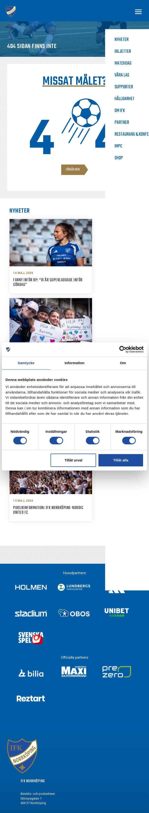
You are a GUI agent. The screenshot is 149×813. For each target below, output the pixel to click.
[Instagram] (23, 750)
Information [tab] (74, 363)
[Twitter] (23, 758)
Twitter (35, 758)
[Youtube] (23, 767)
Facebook (36, 741)
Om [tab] (123, 363)
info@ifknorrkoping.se (46, 704)
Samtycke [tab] (26, 363)
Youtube (35, 767)
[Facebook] (23, 741)
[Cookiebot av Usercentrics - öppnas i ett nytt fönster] (123, 349)
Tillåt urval (73, 460)
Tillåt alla (120, 460)
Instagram (37, 750)
